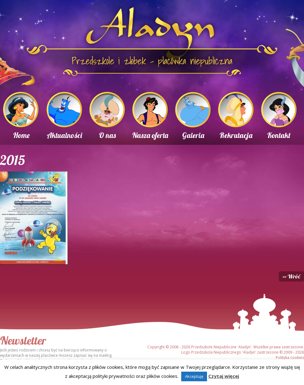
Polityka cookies (290, 357)
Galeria (193, 135)
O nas (107, 135)
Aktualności (64, 135)
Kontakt (279, 135)
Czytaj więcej (223, 376)
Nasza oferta (150, 135)
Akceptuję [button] (194, 376)
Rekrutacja (235, 135)
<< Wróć (291, 276)
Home (21, 135)
